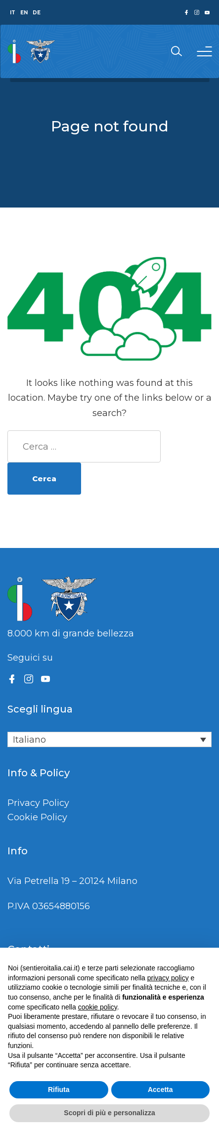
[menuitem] (109, 739)
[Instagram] (28, 678)
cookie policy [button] (97, 1007)
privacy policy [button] (168, 978)
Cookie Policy (37, 817)
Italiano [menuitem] (29, 739)
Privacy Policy (38, 802)
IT (12, 12)
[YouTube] (45, 678)
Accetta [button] (160, 1089)
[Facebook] (11, 678)
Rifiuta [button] (59, 1089)
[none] (109, 739)
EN (24, 12)
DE (37, 12)
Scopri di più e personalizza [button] (109, 1113)
